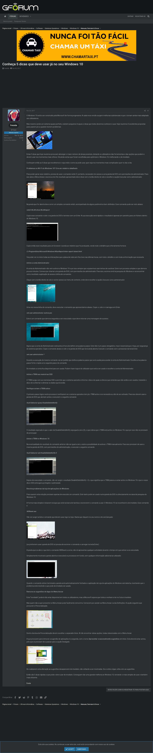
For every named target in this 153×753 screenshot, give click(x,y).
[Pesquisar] (148, 16)
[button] (30, 16)
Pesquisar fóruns (20, 21)
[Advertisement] (76, 89)
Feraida (6, 68)
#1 (148, 111)
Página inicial (5, 16)
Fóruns (13, 16)
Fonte (29, 683)
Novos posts (7, 21)
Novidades (24, 16)
